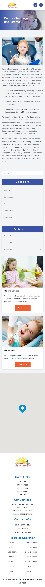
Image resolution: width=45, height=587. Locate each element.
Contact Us (8, 217)
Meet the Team (9, 204)
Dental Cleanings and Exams (22, 504)
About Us (7, 190)
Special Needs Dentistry (22, 514)
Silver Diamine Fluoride (22, 511)
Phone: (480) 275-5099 (22, 532)
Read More (22, 308)
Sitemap (30, 581)
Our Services (8, 197)
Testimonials (8, 211)
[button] (4, 4)
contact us (35, 155)
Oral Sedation (23, 508)
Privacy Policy (23, 581)
